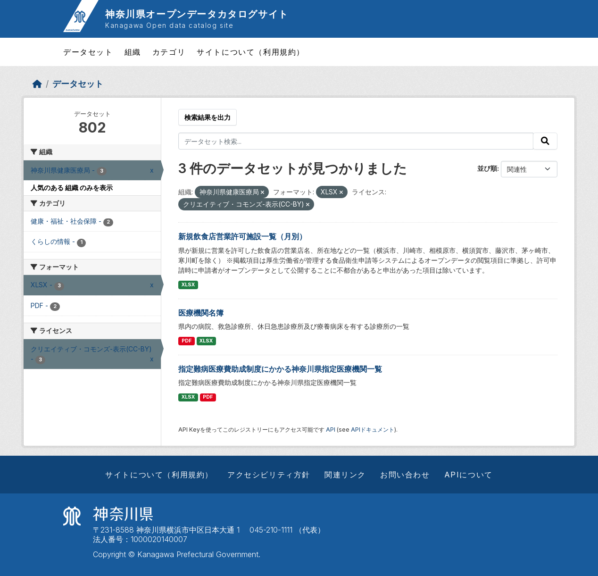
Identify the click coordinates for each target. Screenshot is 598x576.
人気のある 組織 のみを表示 (72, 188)
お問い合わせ (405, 474)
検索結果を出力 (207, 117)
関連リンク (345, 474)
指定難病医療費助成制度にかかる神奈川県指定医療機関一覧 (280, 369)
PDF (186, 341)
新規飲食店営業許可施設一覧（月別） (242, 236)
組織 (133, 52)
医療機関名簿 (201, 312)
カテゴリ (168, 52)
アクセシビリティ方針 (268, 474)
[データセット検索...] (355, 141)
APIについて (468, 474)
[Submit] (545, 141)
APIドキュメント (372, 429)
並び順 (487, 168)
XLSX (188, 285)
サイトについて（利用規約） (251, 52)
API (330, 429)
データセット (88, 52)
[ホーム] (37, 84)
